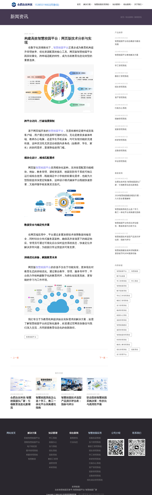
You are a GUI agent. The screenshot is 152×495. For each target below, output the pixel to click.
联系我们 (136, 433)
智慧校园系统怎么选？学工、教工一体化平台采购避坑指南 (46, 402)
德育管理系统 (122, 330)
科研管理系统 (121, 140)
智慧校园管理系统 (123, 335)
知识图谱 (116, 4)
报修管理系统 (121, 118)
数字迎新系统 (122, 291)
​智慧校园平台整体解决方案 (126, 54)
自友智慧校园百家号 (64, 489)
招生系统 (53, 451)
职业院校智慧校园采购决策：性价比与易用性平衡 (97, 401)
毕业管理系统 (121, 161)
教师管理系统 (122, 310)
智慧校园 (134, 271)
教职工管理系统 (122, 76)
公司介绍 (115, 433)
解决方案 (87, 4)
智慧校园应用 (95, 433)
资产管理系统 (121, 97)
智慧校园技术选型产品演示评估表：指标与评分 (71, 401)
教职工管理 (53, 459)
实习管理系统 (122, 305)
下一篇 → (103, 357)
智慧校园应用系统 (101, 4)
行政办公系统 (121, 108)
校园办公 (53, 442)
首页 (79, 4)
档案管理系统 (32, 455)
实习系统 (53, 446)
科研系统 (53, 467)
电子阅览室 (32, 446)
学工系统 (134, 281)
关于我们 (138, 4)
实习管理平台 (122, 354)
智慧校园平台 (60, 47)
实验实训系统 (95, 438)
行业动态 (74, 442)
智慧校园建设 (122, 325)
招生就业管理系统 (95, 480)
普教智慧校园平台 (32, 442)
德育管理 (53, 463)
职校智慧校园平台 (32, 438)
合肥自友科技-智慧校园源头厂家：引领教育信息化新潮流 (20, 402)
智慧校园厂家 (91, 489)
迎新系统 (134, 349)
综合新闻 (127, 4)
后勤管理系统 (121, 150)
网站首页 (11, 433)
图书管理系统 (32, 451)
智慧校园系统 (122, 286)
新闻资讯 (138, 17)
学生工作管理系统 (123, 296)
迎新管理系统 (121, 129)
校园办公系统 (122, 315)
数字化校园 (121, 276)
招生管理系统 (121, 86)
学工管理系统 (121, 65)
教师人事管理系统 (123, 344)
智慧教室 (32, 459)
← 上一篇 (14, 357)
